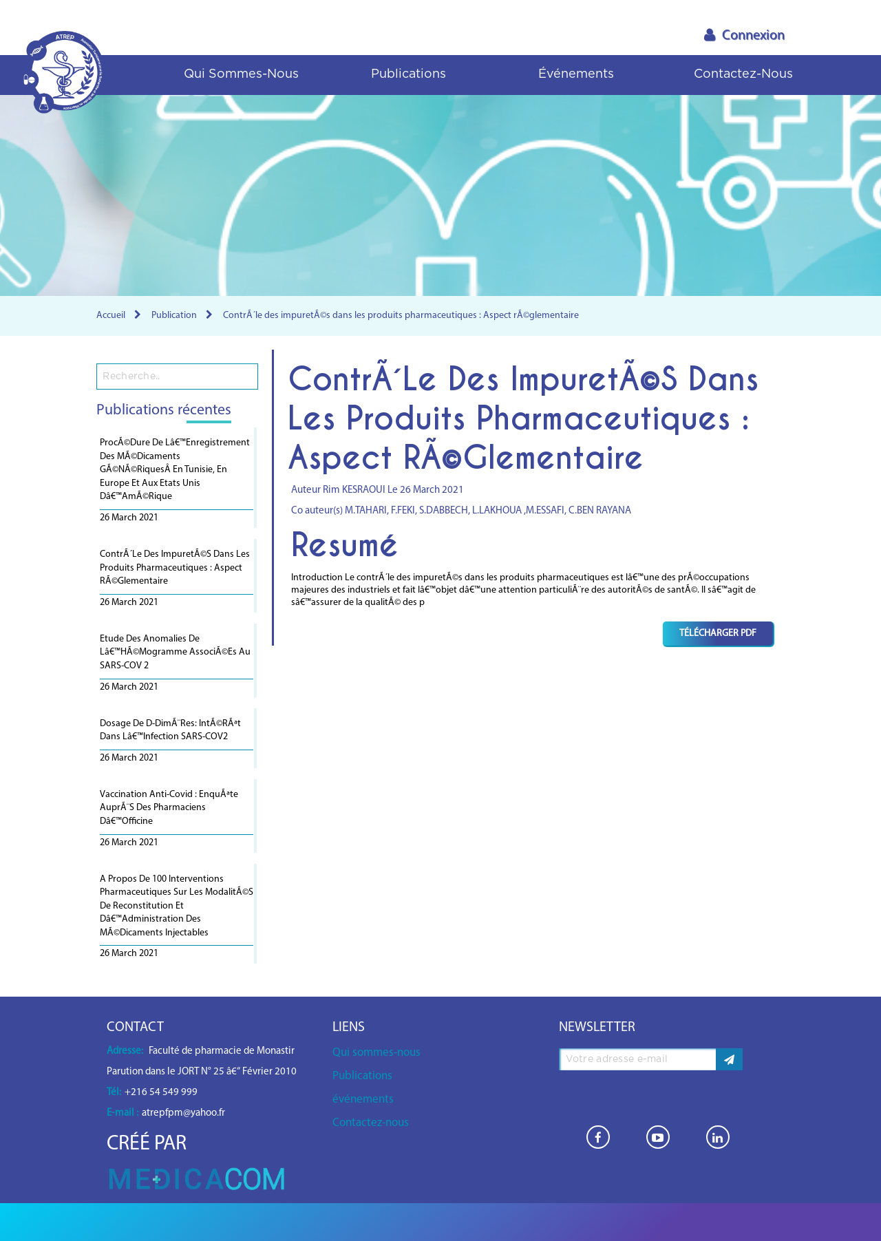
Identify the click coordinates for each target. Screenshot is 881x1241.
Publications (408, 74)
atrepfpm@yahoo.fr (183, 1113)
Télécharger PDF (717, 633)
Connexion (744, 35)
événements (576, 74)
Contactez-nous (743, 74)
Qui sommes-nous (241, 74)
